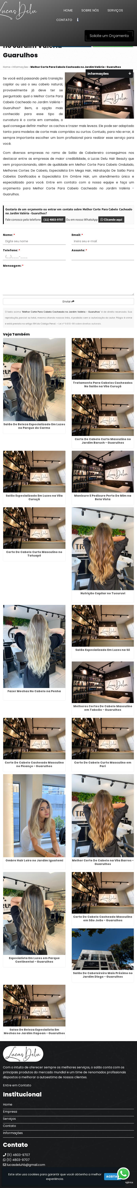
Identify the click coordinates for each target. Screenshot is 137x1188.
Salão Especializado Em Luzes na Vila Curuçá (34, 497)
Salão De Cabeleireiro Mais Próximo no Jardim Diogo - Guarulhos (103, 975)
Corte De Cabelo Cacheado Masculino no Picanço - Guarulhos (34, 764)
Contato (64, 20)
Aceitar (112, 1177)
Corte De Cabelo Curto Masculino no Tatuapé (34, 554)
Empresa (10, 1111)
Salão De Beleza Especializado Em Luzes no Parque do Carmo (34, 426)
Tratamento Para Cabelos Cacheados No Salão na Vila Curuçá (102, 384)
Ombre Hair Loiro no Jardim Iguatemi (34, 860)
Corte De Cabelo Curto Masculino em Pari (102, 764)
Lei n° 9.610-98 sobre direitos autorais (80, 323)
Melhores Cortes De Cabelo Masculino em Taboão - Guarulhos (102, 708)
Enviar (68, 301)
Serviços (115, 10)
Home (68, 10)
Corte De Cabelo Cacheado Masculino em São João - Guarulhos (102, 918)
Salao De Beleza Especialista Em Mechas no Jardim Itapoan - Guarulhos (34, 1031)
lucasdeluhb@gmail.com (24, 1164)
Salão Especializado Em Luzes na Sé (102, 650)
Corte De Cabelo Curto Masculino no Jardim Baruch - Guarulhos (103, 441)
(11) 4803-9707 (53, 219)
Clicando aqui (111, 219)
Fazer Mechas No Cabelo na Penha (34, 691)
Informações (13, 1133)
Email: (77, 235)
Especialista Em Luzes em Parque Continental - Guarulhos (34, 960)
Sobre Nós (90, 10)
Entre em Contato (17, 1085)
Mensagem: (13, 266)
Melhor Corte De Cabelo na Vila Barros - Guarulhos (103, 862)
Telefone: (11, 250)
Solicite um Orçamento (109, 35)
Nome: (9, 235)
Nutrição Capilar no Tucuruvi (102, 593)
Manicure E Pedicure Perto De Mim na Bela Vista (102, 497)
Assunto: (79, 250)
